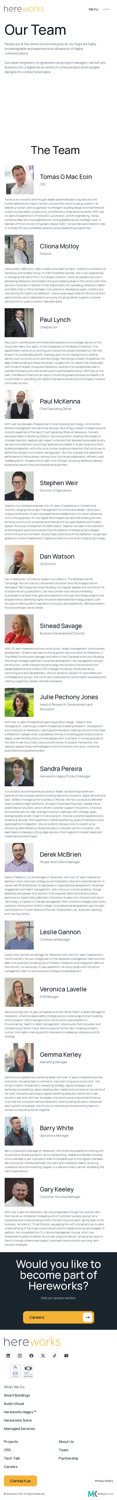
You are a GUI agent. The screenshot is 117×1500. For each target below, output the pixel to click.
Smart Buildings (17, 1397)
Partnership (68, 1460)
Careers (10, 1469)
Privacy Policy (104, 1483)
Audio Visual (14, 1406)
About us (66, 1444)
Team (63, 1452)
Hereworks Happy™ (20, 1414)
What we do (14, 1389)
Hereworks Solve (18, 1422)
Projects (11, 1444)
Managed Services (19, 1431)
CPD (7, 1452)
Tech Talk (12, 1460)
